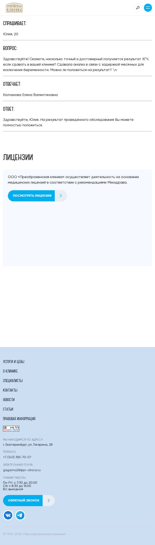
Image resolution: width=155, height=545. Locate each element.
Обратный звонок (31, 500)
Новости (9, 399)
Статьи (8, 409)
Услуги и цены (13, 361)
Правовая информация (19, 418)
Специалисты (13, 380)
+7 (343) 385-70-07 (17, 457)
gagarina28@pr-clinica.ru (22, 470)
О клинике (10, 371)
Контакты (10, 390)
